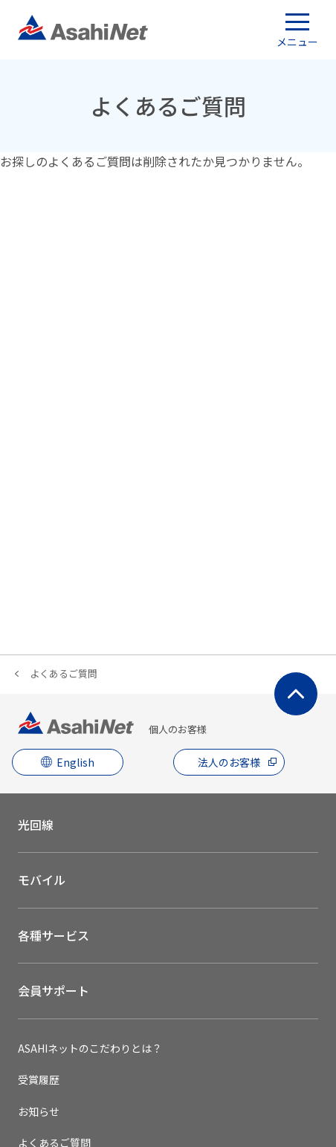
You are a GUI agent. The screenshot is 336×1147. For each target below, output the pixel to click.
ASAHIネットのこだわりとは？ (90, 1048)
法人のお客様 (229, 762)
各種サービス (53, 935)
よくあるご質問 (63, 673)
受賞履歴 (38, 1079)
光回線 (36, 825)
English (75, 762)
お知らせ (38, 1111)
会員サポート (53, 990)
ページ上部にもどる (296, 694)
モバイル (41, 879)
